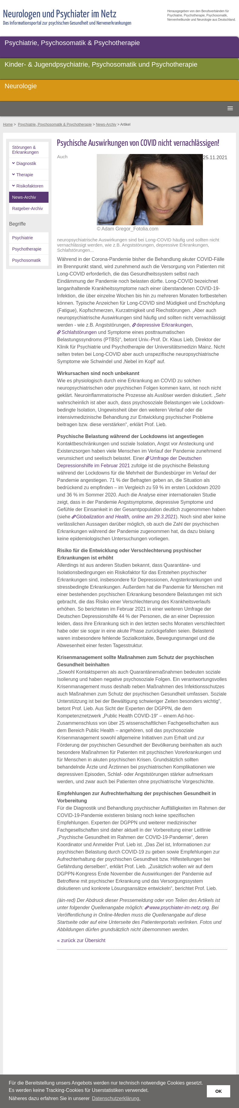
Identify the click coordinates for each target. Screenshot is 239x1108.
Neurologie (21, 86)
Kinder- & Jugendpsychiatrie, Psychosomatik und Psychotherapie (101, 64)
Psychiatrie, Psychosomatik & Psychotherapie (72, 43)
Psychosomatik (26, 260)
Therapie (24, 174)
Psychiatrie (22, 237)
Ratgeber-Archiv (27, 208)
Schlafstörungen (79, 332)
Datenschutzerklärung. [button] (116, 1098)
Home (8, 124)
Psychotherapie (27, 249)
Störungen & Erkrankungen (25, 150)
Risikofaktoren (29, 186)
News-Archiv (106, 124)
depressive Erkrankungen (164, 325)
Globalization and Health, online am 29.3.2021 (126, 516)
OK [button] (218, 1091)
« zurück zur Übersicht (81, 940)
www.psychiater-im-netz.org (179, 907)
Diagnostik (26, 163)
